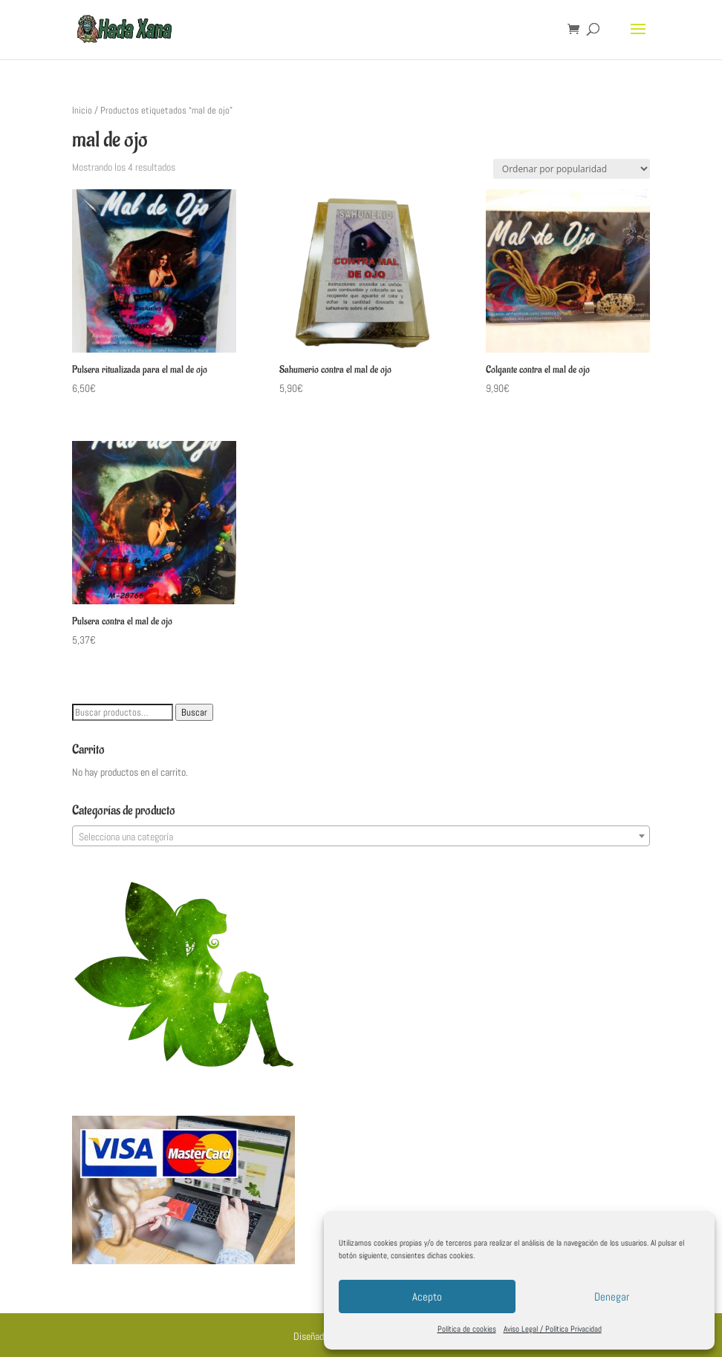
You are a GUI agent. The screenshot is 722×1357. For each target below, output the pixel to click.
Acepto (427, 1296)
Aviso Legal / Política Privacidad (553, 1329)
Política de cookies (467, 1329)
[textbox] (361, 836)
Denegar (611, 1296)
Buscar (194, 712)
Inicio (82, 110)
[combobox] (361, 835)
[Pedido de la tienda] (571, 169)
